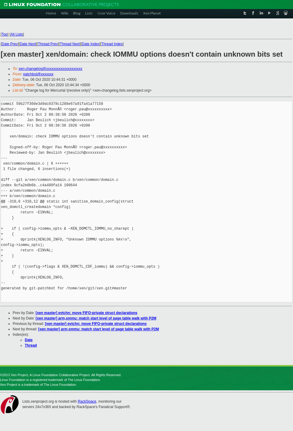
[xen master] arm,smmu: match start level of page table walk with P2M (96, 318)
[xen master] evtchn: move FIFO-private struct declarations (86, 313)
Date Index (90, 44)
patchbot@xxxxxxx (38, 74)
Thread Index (112, 44)
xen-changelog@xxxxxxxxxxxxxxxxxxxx (50, 69)
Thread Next (70, 44)
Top (4, 34)
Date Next (28, 44)
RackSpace (87, 401)
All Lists (17, 34)
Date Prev (10, 44)
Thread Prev (48, 44)
